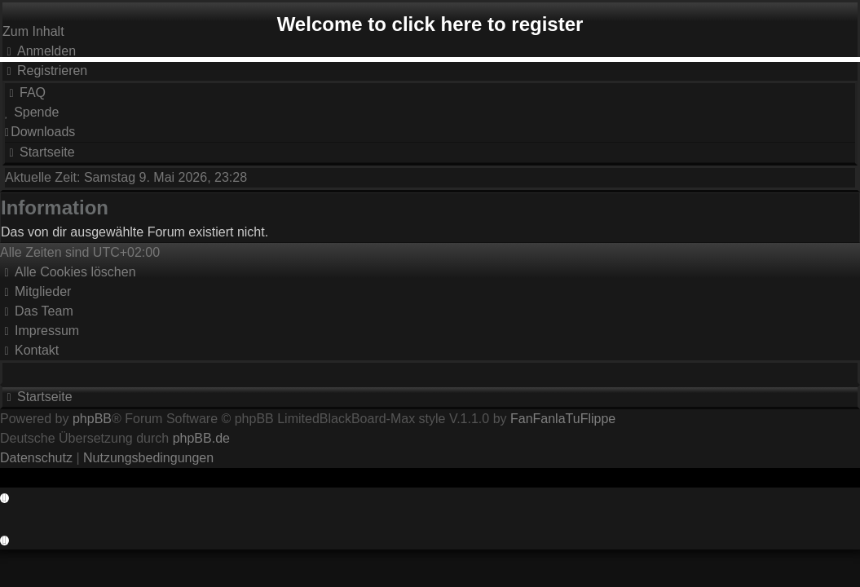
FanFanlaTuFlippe (562, 419)
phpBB (92, 419)
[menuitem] (44, 70)
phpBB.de (201, 438)
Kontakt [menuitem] (29, 350)
